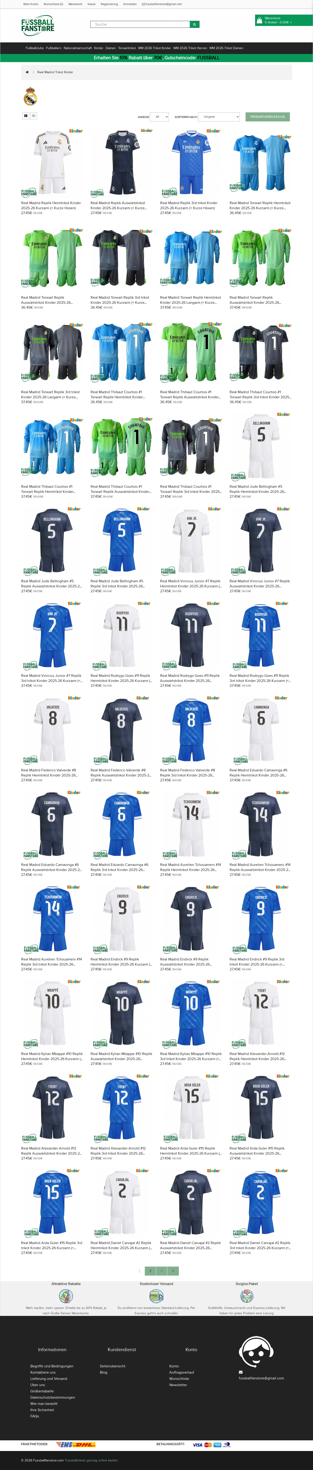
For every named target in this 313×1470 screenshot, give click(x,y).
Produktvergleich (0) (267, 117)
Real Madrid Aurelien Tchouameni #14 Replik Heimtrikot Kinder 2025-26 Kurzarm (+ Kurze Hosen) (190, 869)
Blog (103, 1372)
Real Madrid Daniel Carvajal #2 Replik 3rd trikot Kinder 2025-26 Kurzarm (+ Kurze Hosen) (260, 1248)
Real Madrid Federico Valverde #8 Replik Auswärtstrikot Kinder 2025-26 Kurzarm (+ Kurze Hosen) (121, 775)
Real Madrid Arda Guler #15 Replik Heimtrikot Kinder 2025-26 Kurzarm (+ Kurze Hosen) (190, 1153)
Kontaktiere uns (43, 1372)
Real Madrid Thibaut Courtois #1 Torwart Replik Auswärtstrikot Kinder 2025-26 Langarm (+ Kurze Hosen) (120, 491)
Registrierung (109, 4)
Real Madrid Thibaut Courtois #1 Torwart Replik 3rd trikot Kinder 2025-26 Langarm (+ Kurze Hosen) (190, 491)
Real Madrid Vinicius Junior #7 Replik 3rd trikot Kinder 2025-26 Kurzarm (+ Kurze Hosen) (51, 680)
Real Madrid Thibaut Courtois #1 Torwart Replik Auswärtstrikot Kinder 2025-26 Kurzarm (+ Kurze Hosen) (189, 397)
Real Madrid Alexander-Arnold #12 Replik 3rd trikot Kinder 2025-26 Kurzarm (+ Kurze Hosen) (118, 1153)
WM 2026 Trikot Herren (190, 48)
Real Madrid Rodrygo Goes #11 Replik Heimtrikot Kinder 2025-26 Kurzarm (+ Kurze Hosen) (121, 680)
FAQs (34, 1416)
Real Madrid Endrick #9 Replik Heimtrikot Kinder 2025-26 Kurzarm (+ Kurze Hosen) (121, 964)
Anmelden (130, 4)
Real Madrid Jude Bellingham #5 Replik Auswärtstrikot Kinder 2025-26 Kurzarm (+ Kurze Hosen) (51, 586)
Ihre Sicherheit (42, 1410)
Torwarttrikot (127, 48)
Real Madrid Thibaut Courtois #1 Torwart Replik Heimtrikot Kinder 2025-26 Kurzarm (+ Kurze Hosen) (118, 397)
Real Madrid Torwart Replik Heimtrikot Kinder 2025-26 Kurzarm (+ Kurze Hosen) (260, 208)
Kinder (98, 48)
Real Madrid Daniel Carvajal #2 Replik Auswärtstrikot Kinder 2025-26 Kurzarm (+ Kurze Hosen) (190, 1248)
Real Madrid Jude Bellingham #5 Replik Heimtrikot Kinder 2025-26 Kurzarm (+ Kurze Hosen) (257, 491)
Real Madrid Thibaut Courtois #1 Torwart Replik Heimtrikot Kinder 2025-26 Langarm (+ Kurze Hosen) (48, 491)
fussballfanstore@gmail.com (162, 4)
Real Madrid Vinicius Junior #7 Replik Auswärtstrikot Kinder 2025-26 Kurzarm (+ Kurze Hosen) (260, 586)
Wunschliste (179, 1378)
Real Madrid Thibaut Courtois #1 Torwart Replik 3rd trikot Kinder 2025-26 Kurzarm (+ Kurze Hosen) (260, 397)
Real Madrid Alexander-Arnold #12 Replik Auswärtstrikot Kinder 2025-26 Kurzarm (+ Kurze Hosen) (51, 1153)
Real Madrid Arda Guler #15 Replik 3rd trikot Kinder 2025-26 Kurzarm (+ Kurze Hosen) (51, 1248)
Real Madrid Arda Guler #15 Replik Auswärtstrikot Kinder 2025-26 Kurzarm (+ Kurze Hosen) (257, 1153)
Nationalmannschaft (78, 48)
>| (173, 1271)
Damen (111, 48)
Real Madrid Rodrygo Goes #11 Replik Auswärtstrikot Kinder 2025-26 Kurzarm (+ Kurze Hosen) (190, 680)
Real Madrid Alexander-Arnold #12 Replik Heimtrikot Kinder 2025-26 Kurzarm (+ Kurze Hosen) (257, 1059)
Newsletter (178, 1385)
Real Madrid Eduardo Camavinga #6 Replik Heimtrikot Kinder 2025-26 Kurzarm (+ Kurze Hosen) (258, 775)
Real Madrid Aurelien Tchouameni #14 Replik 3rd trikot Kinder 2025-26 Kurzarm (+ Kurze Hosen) (51, 964)
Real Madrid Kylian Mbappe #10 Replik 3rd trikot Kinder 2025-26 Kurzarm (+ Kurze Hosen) (191, 1059)
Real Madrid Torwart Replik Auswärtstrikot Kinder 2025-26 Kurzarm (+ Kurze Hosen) (46, 302)
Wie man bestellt (43, 1403)
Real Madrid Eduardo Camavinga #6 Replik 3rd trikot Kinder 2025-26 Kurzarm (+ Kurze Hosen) (119, 869)
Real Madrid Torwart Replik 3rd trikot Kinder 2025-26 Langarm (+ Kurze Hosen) (50, 397)
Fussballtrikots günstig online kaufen (91, 1460)
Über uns (37, 1385)
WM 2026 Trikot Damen (226, 48)
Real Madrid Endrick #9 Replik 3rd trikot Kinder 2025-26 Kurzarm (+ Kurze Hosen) (257, 964)
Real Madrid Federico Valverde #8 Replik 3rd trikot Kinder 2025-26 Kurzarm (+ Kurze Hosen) (187, 775)
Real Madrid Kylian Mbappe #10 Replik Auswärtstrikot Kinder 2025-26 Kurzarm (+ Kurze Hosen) (121, 1059)
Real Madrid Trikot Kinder (55, 72)
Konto (174, 1366)
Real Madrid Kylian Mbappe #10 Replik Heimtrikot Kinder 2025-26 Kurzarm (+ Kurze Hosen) (52, 1059)
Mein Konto (30, 4)
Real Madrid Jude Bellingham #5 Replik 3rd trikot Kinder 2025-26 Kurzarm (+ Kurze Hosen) (117, 586)
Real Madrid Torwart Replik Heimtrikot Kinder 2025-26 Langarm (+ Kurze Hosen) (190, 302)
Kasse (91, 4)
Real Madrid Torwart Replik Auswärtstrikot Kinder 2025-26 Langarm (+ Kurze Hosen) (254, 302)
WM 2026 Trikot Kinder (154, 48)
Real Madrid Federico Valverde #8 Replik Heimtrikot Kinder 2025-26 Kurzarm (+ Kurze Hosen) (48, 775)
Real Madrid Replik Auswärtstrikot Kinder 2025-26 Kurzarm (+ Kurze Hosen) (118, 208)
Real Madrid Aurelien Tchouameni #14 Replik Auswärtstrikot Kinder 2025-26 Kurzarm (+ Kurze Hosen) (260, 869)
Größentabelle (42, 1391)
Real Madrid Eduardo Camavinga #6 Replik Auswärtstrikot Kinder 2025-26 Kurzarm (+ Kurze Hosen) (51, 869)
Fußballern (53, 48)
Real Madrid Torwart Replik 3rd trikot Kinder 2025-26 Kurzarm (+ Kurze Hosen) (120, 302)
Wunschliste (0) (53, 4)
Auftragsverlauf (181, 1372)
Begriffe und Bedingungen (51, 1366)
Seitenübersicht (112, 1366)
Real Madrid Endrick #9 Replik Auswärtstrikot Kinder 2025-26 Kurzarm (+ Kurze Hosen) (185, 964)
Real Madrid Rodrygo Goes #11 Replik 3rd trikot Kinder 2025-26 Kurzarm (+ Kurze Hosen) (259, 680)
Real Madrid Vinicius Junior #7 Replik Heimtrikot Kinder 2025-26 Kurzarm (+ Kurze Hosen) (190, 586)
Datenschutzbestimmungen (52, 1397)
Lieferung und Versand (48, 1378)
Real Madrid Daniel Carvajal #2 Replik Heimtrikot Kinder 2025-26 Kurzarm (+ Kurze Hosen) (121, 1248)
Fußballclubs (35, 48)
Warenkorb (75, 4)
